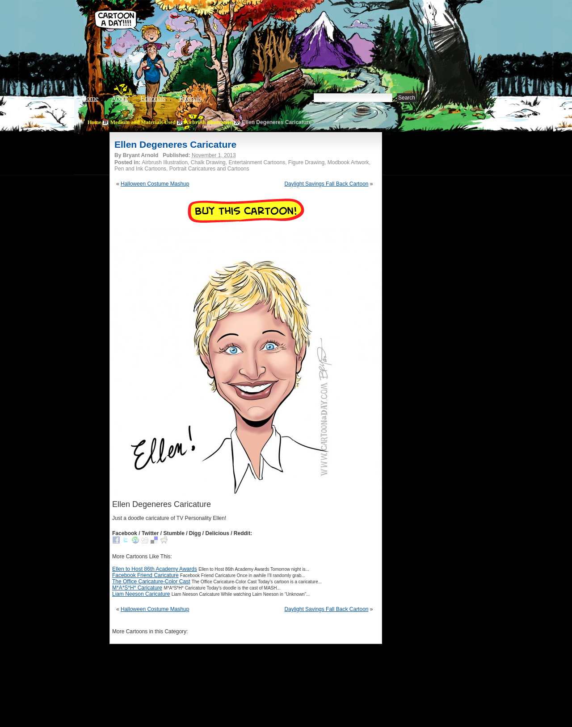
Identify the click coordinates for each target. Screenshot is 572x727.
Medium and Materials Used (143, 122)
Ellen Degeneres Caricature (175, 144)
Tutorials (189, 98)
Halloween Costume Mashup (155, 184)
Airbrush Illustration (209, 122)
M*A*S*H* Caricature (137, 588)
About (119, 98)
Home (89, 98)
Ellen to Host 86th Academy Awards (154, 569)
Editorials (152, 98)
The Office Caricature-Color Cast (151, 581)
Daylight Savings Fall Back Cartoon (326, 184)
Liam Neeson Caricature (141, 594)
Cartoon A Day (229, 30)
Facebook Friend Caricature (145, 575)
